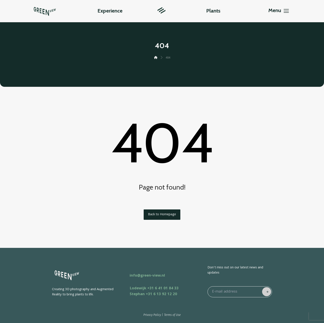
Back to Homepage (162, 214)
